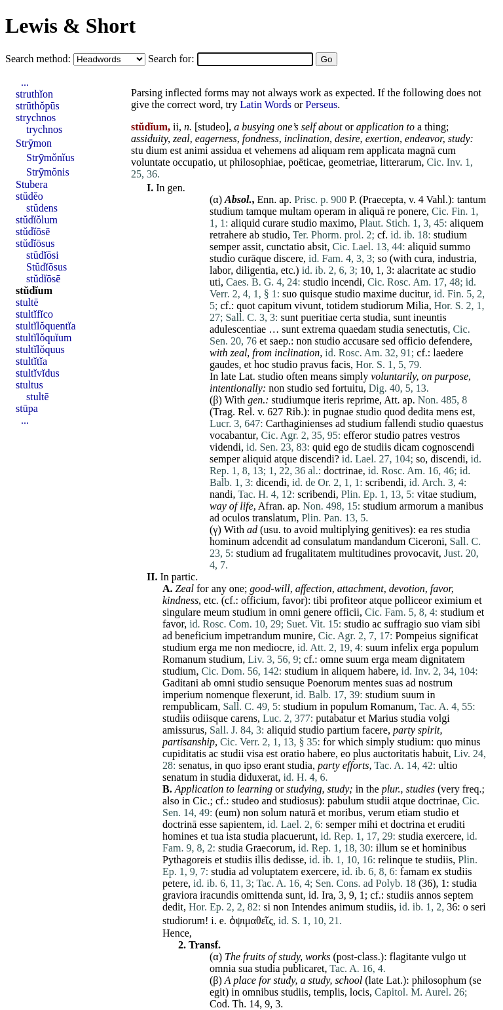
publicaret (304, 968)
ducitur (414, 293)
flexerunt (271, 694)
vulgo (443, 956)
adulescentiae (238, 329)
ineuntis (430, 317)
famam (414, 871)
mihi (367, 824)
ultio (447, 765)
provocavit (416, 553)
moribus (345, 812)
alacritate (416, 270)
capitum (275, 305)
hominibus (444, 847)
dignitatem (442, 659)
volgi (439, 718)
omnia (223, 968)
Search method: (39, 58)
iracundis (219, 895)
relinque (395, 859)
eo (345, 753)
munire (297, 635)
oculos (236, 517)
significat (459, 635)
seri (478, 906)
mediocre (272, 647)
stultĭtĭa (31, 361)
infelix (405, 647)
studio (304, 223)
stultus (29, 384)
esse (208, 824)
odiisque (210, 718)
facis (340, 364)
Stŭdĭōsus (46, 266)
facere (375, 730)
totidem (342, 305)
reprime (362, 399)
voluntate (150, 162)
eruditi (451, 824)
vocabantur (232, 435)
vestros (445, 435)
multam (296, 211)
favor (440, 588)
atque (285, 458)
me (226, 647)
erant (274, 765)
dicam (406, 447)
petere (175, 883)
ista (233, 836)
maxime (380, 293)
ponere (412, 211)
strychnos (36, 117)
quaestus (465, 423)
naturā (302, 812)
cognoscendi (448, 447)
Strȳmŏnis (47, 172)
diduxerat (258, 777)
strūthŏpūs (38, 105)
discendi (316, 458)
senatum (179, 777)
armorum (419, 506)
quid (321, 447)
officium (259, 600)
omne (332, 659)
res (436, 529)
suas (394, 682)
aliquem (467, 223)
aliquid (245, 223)
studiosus (299, 800)
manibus (465, 506)
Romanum (184, 659)
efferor (357, 435)
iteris (333, 399)
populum (460, 647)
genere (318, 612)
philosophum (439, 980)
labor (220, 270)
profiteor (348, 600)
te (419, 859)
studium (227, 211)
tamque (261, 211)
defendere (449, 340)
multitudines (365, 553)
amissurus (183, 730)
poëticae (305, 162)
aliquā (371, 211)
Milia (417, 305)
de (356, 447)
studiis (378, 447)
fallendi (400, 423)
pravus (314, 364)
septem (458, 895)
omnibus (260, 992)
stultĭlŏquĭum (43, 337)
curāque (254, 258)
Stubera (32, 184)
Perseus (321, 104)
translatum (274, 517)
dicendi (271, 482)
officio (412, 340)
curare (276, 223)
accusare (361, 340)
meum (217, 612)
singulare (181, 612)
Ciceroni (427, 541)
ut (223, 162)
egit (217, 992)
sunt (289, 317)
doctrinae (343, 470)
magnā (421, 150)
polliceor (413, 600)
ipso (252, 765)
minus (467, 741)
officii (347, 612)
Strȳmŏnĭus (50, 157)
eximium (453, 600)
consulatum (327, 541)
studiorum (382, 305)
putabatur (335, 718)
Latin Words (265, 104)
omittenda (262, 895)
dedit (172, 906)
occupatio (193, 162)
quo (444, 741)
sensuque (285, 682)
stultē (27, 302)
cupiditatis (184, 753)
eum (228, 812)
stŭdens (42, 208)
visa (254, 753)
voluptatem (275, 871)
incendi (346, 282)
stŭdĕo (29, 196)
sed (389, 340)
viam (451, 623)
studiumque (296, 399)
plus (362, 753)
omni (290, 612)
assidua (226, 150)
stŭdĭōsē (33, 231)
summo (454, 246)
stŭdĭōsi (42, 255)
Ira (327, 895)
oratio (292, 753)
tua (217, 836)
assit (251, 246)
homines (180, 836)
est (176, 150)
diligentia (255, 270)
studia (375, 317)
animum (346, 906)
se (405, 847)
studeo (211, 126)
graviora (179, 895)
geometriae (351, 162)
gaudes (224, 364)
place (244, 980)
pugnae (338, 411)
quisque (315, 293)
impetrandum (252, 635)
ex (436, 871)
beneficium (198, 635)
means (323, 376)
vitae (427, 494)
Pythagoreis (187, 859)
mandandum (379, 541)
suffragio (403, 623)
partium (343, 730)
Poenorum (328, 682)
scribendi (384, 482)
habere (382, 671)
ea (423, 529)
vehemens (275, 150)
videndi (225, 447)
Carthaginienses (299, 423)
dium (157, 150)
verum (381, 812)
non (304, 340)
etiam (409, 812)
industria (456, 258)
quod (394, 411)
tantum (471, 199)
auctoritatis (396, 753)
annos (429, 895)
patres (415, 435)
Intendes (309, 906)
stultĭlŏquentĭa (46, 325)
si (266, 906)
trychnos (44, 129)
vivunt (307, 305)
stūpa (27, 408)
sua (245, 968)
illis (262, 859)
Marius (383, 718)
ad (303, 150)
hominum (230, 541)
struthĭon (34, 94)
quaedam (357, 329)
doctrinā (179, 824)
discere (288, 258)
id (312, 895)
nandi (221, 494)
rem (356, 150)
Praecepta (383, 199)
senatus (193, 765)
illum (387, 847)
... (25, 82)
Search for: (172, 58)
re (391, 211)
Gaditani (180, 682)
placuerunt (293, 836)
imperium (182, 694)
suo (289, 293)
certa (350, 317)
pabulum (345, 800)
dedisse (288, 859)
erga (208, 647)
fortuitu (347, 388)
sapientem (240, 824)
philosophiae (256, 162)
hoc (261, 364)
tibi (320, 600)
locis (359, 992)
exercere (443, 836)
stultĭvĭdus (38, 373)
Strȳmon (34, 143)
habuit (435, 753)
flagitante (409, 956)
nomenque (228, 694)
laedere (448, 352)
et (248, 150)
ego (340, 447)
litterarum (400, 162)
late (228, 376)
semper (225, 246)
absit (317, 246)
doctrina (407, 824)
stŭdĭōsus (35, 243)
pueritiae (319, 317)
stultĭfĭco (34, 314)
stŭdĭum (34, 290)
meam (404, 659)
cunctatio (286, 246)
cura (423, 258)
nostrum (436, 682)
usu (270, 529)
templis (329, 992)
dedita (421, 411)
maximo (337, 223)
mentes (367, 682)
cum (447, 150)
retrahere (228, 234)
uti (215, 282)
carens (244, 718)
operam (330, 211)
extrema (319, 329)
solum (274, 812)
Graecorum (269, 847)
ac (442, 270)
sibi (472, 623)
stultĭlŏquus (40, 349)
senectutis (426, 329)
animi (196, 150)
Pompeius (416, 635)
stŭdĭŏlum (37, 219)
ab (254, 234)
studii (232, 753)
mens (447, 411)
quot (245, 305)
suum (376, 647)
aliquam (329, 150)
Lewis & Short (70, 25)
